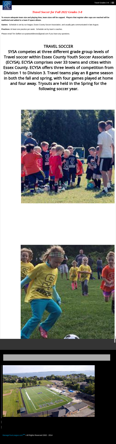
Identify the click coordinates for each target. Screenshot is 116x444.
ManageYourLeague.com (14, 435)
